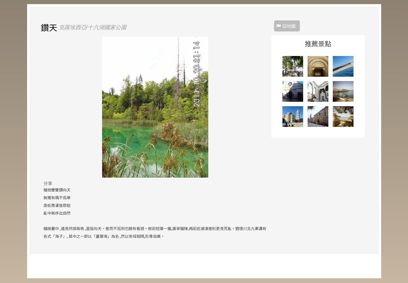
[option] (155, 107)
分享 (47, 183)
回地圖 (289, 26)
